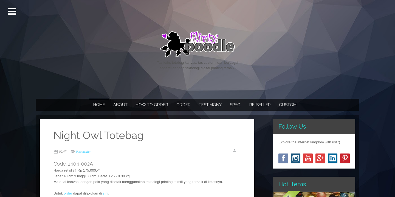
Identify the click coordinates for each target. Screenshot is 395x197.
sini (105, 193)
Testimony (210, 104)
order (68, 193)
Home (99, 104)
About (120, 104)
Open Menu (13, 11)
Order (183, 104)
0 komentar (83, 151)
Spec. (235, 104)
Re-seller (260, 104)
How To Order (152, 104)
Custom (288, 104)
